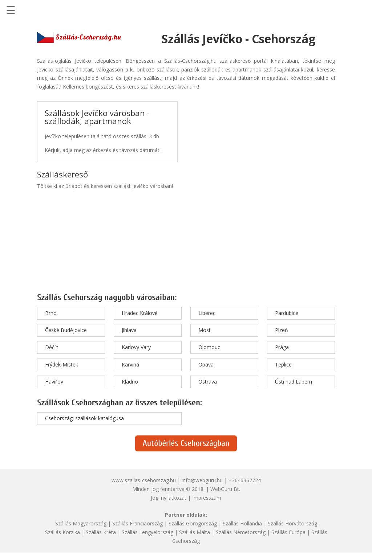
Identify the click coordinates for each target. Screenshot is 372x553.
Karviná (130, 364)
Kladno (130, 381)
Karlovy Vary (136, 347)
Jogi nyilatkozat (168, 497)
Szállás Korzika (62, 532)
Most (204, 330)
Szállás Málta (194, 532)
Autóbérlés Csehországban (185, 443)
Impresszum (206, 497)
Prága (282, 347)
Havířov (54, 381)
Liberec (206, 313)
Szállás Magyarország (80, 523)
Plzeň (281, 330)
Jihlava (129, 330)
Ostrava (207, 381)
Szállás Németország (241, 532)
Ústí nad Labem (293, 381)
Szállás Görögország (193, 523)
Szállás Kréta (101, 532)
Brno (51, 313)
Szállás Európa (288, 532)
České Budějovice (66, 330)
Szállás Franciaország (137, 523)
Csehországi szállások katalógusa (84, 418)
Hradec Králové (140, 313)
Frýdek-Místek (61, 364)
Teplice (283, 364)
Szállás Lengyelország (147, 532)
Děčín (51, 347)
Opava (206, 364)
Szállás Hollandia (242, 523)
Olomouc (209, 347)
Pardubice (286, 313)
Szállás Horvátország (292, 523)
